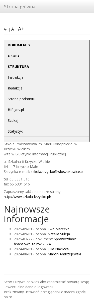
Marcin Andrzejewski (64, 254)
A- (5, 29)
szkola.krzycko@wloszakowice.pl (57, 171)
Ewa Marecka (58, 229)
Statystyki (15, 131)
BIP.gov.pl (16, 109)
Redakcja (15, 88)
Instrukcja (16, 77)
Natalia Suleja (59, 234)
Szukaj (13, 120)
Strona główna (19, 7)
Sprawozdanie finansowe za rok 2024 (45, 241)
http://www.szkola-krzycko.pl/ (27, 196)
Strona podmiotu (21, 98)
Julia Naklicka (58, 249)
